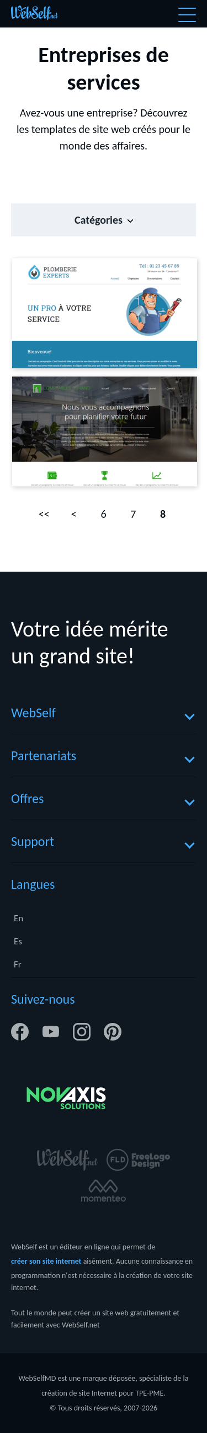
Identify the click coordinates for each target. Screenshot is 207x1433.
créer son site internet (46, 1261)
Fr (18, 964)
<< (44, 514)
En (18, 918)
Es (18, 941)
